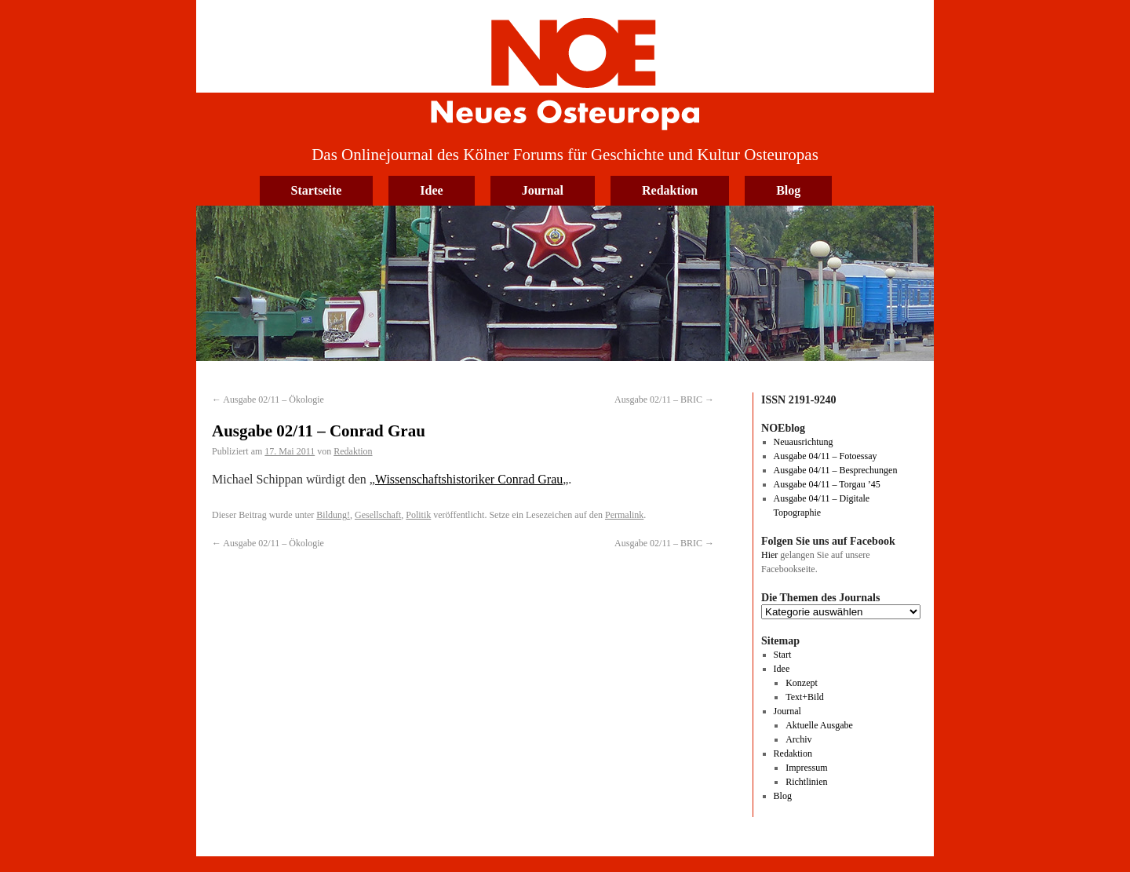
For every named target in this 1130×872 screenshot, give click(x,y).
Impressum (806, 767)
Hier (769, 554)
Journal (542, 190)
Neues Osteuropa (565, 68)
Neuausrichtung (803, 441)
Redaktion (670, 190)
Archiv (798, 739)
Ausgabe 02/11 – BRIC (664, 399)
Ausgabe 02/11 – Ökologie (268, 399)
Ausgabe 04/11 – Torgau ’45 (827, 484)
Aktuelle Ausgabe (819, 725)
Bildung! (333, 514)
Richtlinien (806, 781)
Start (783, 654)
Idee (431, 190)
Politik (418, 514)
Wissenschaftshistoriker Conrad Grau (469, 479)
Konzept (802, 682)
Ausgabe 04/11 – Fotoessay (825, 456)
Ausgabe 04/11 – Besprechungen (836, 470)
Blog (788, 190)
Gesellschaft (378, 514)
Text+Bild (805, 696)
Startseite (316, 190)
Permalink (624, 514)
